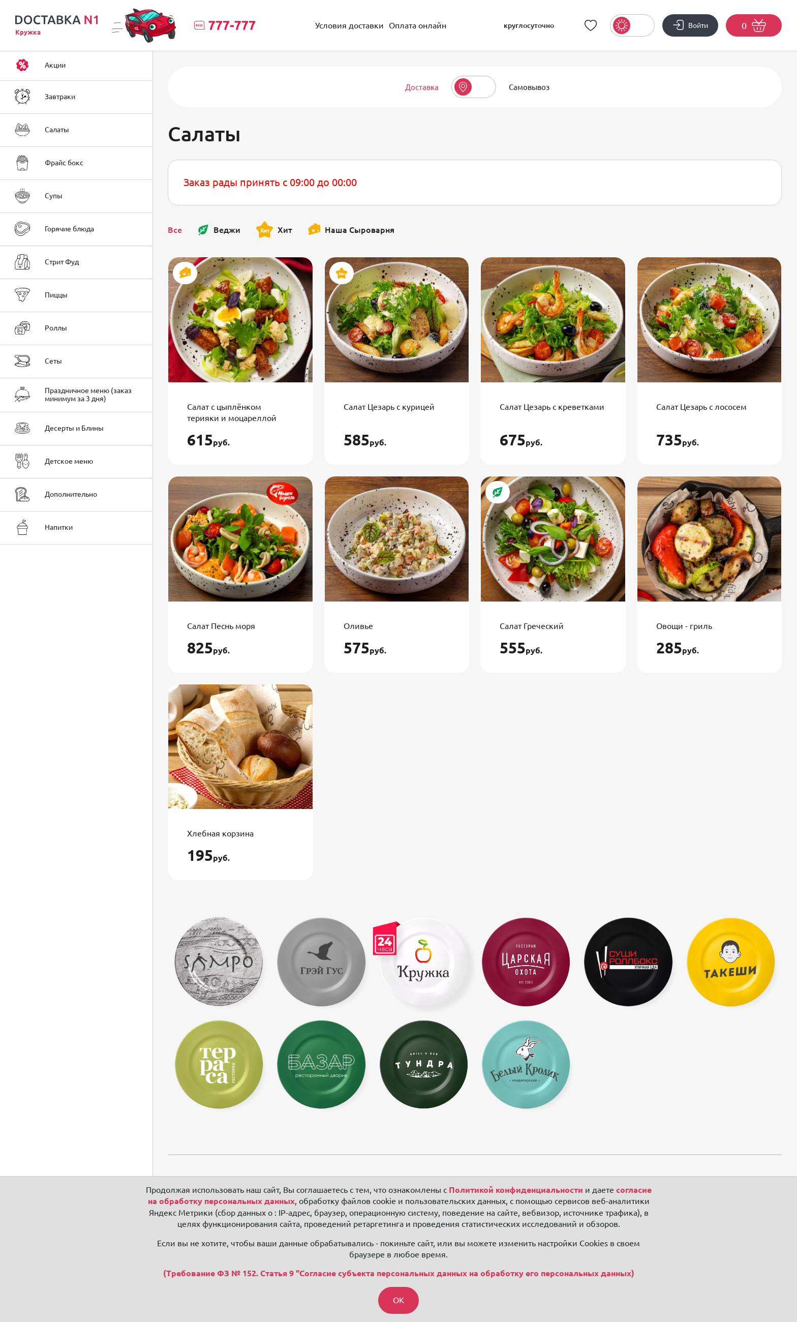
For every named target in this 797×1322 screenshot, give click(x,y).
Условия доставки (349, 25)
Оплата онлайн (417, 25)
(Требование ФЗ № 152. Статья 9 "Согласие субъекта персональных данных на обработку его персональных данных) (398, 1273)
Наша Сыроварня (351, 229)
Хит (274, 229)
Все (175, 229)
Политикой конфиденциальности (516, 1189)
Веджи (218, 230)
